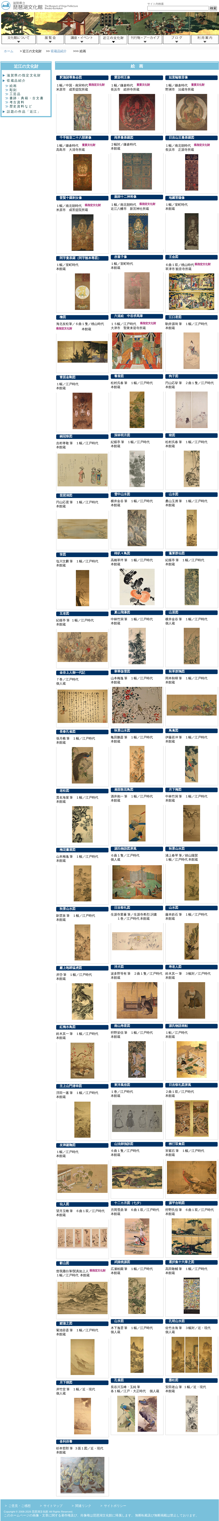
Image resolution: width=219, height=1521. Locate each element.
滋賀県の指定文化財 (22, 75)
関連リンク (83, 1506)
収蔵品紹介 (59, 51)
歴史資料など (19, 106)
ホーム (8, 51)
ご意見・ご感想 (19, 1506)
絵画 (11, 86)
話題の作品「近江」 (22, 111)
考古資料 (15, 102)
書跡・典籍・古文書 (24, 98)
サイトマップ (53, 1506)
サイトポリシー (115, 1506)
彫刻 (11, 90)
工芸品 (13, 94)
